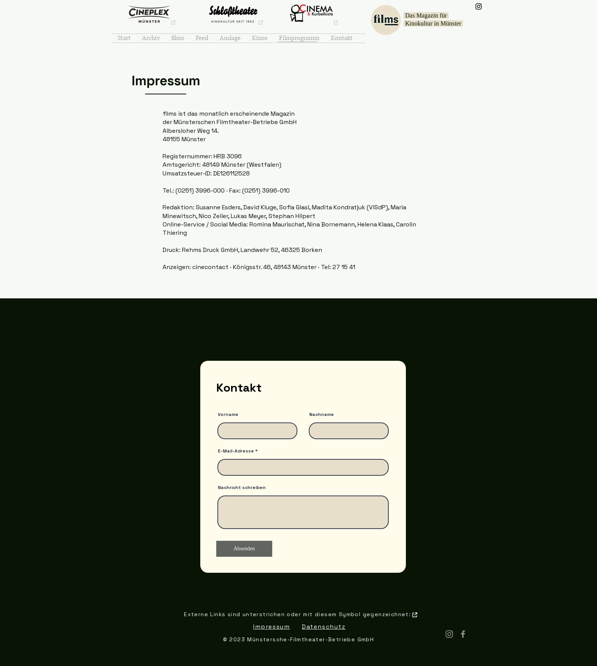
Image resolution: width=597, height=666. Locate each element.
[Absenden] (244, 549)
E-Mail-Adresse (236, 451)
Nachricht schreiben (242, 487)
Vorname (228, 414)
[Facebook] (463, 634)
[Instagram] (478, 6)
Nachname (321, 414)
